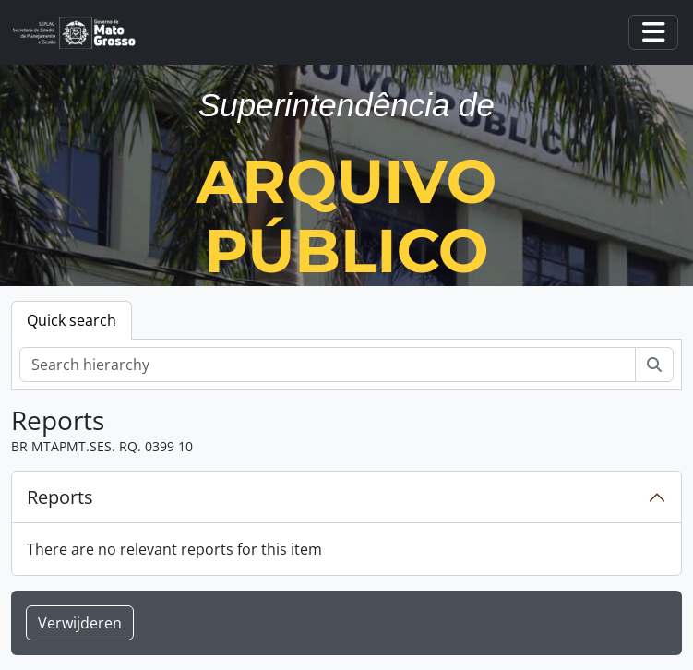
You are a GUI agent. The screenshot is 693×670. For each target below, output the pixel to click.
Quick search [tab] (71, 320)
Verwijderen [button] (80, 623)
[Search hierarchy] (327, 364)
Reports (60, 497)
